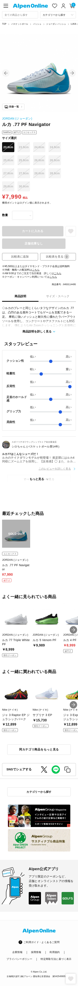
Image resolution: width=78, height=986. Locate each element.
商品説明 (20, 296)
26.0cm (39, 160)
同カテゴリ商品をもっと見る (39, 749)
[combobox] (20, 14)
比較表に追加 (20, 256)
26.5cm (54, 160)
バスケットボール (19, 24)
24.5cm (54, 147)
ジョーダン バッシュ (56, 24)
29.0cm (8, 186)
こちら (36, 269)
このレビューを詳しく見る (54, 468)
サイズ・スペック (57, 296)
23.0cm (8, 147)
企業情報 (17, 952)
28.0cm (39, 173)
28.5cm (54, 173)
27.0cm (8, 173)
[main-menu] (6, 6)
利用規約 (55, 952)
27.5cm (23, 173)
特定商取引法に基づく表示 (56, 959)
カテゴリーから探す (39, 791)
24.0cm (39, 147)
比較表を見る (57, 256)
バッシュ (37, 24)
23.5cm (23, 147)
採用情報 (36, 952)
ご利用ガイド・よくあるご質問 (41, 942)
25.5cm (23, 160)
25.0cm (8, 160)
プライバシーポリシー (19, 959)
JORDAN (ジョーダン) (17, 118)
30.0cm (23, 186)
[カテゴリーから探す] (58, 14)
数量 (5, 215)
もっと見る (37, 479)
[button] (6, 73)
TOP (4, 24)
